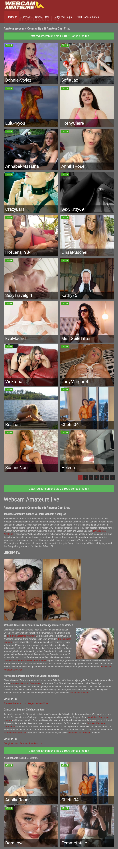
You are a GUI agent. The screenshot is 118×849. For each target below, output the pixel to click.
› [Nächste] (107, 477)
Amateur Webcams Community (26, 683)
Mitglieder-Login (63, 17)
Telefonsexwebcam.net (15, 732)
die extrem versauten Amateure (21, 636)
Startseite (12, 17)
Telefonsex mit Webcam (79, 732)
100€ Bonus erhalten (87, 17)
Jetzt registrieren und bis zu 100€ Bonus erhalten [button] (59, 36)
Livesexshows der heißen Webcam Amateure (25, 660)
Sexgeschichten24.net (38, 703)
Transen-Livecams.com (15, 703)
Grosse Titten (42, 17)
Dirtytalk (26, 17)
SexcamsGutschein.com (31, 743)
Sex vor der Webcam (79, 692)
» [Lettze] (112, 477)
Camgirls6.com (11, 743)
